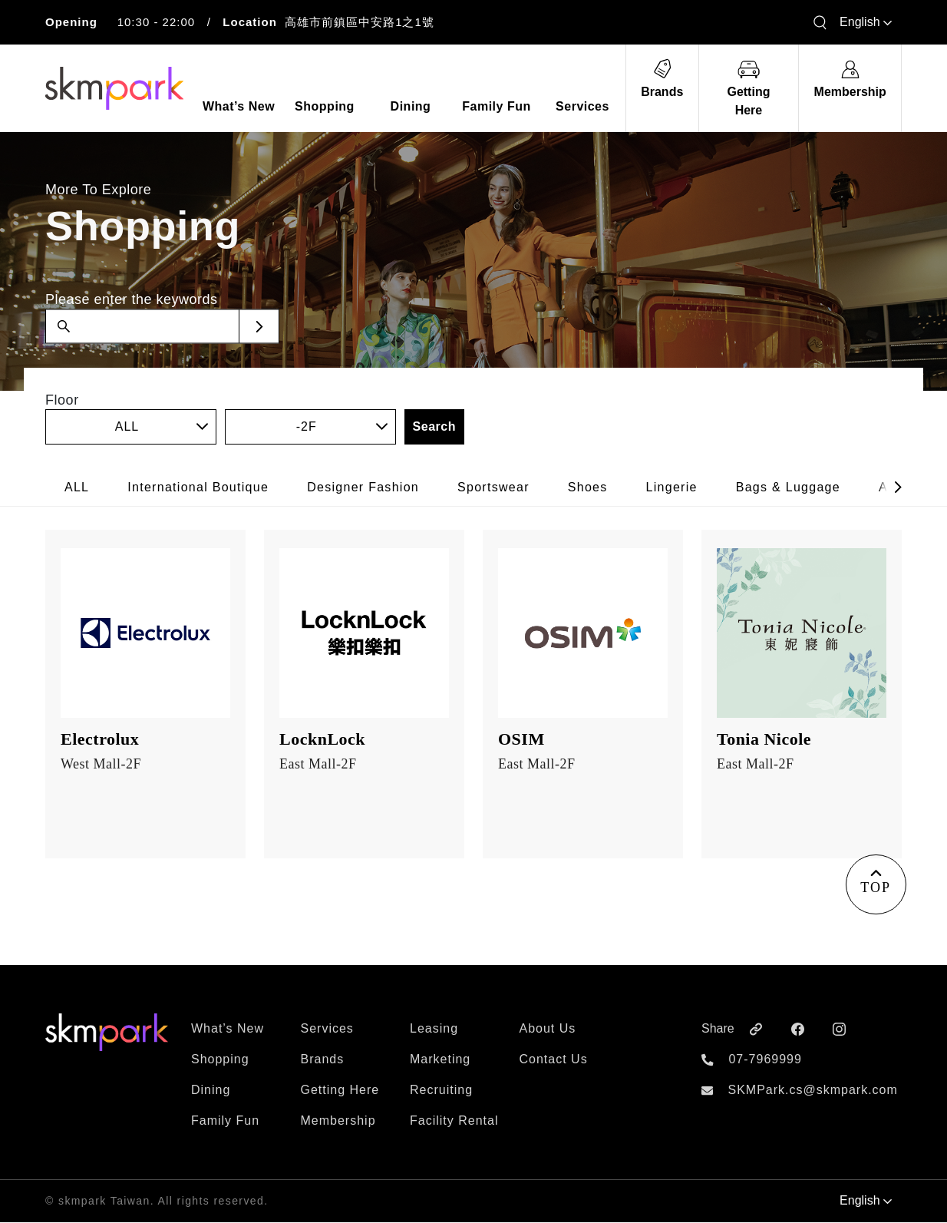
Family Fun (225, 1121)
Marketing (440, 1059)
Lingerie (672, 487)
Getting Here (340, 1090)
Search (434, 426)
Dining (210, 1090)
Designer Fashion (363, 487)
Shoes (588, 487)
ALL (76, 487)
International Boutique (198, 487)
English (866, 21)
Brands (323, 1059)
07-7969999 (764, 1059)
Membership (338, 1121)
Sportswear (493, 487)
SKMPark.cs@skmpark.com (812, 1090)
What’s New (227, 1029)
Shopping (220, 1059)
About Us (548, 1029)
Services (327, 1029)
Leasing (434, 1029)
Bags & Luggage (788, 487)
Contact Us (554, 1059)
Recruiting (441, 1090)
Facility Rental (454, 1121)
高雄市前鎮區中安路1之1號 (359, 21)
